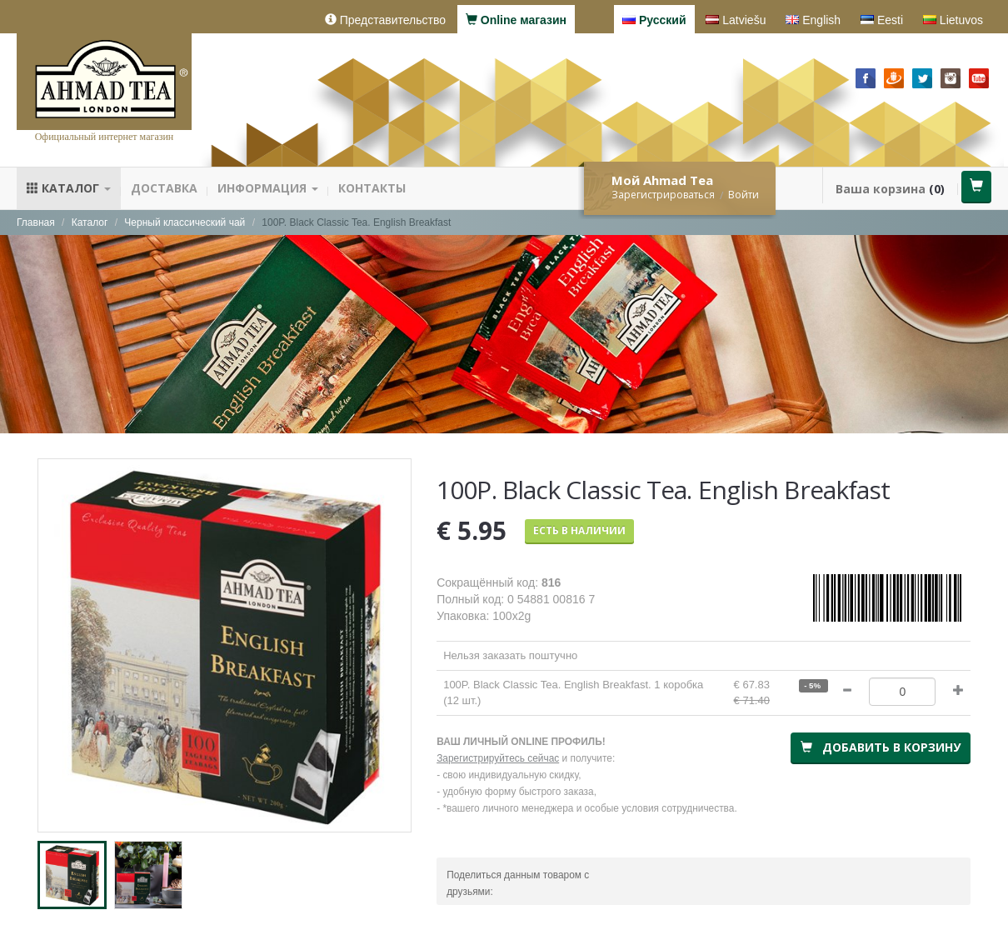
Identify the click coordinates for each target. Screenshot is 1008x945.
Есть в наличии (579, 530)
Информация (267, 188)
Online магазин (516, 20)
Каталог (69, 188)
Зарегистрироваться (663, 195)
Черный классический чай (184, 222)
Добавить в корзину (881, 747)
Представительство (385, 20)
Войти (743, 195)
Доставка (164, 188)
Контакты (372, 188)
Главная (36, 222)
